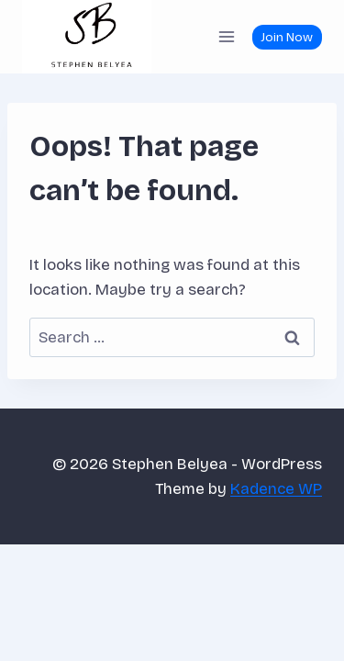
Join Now (287, 37)
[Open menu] (226, 36)
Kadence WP (276, 489)
